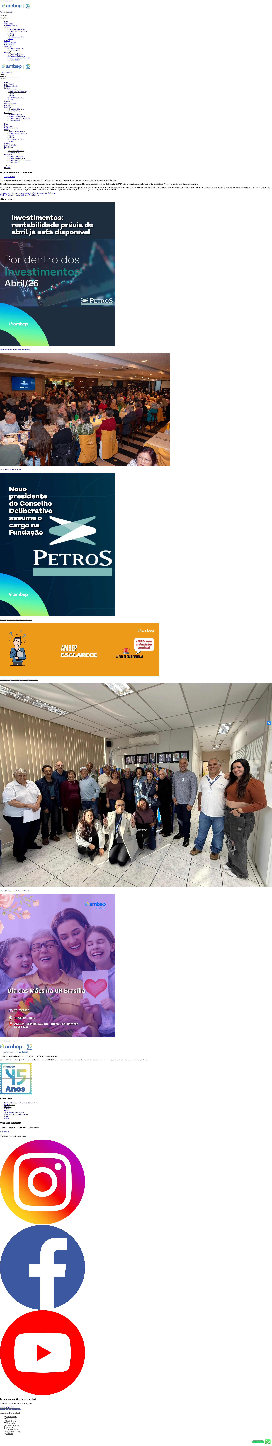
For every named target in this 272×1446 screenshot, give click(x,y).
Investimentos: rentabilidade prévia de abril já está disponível (15, 349)
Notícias (7, 41)
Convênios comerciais (16, 37)
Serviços (7, 27)
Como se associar (10, 43)
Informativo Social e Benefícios (19, 58)
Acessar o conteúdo (6, 1407)
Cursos (10, 39)
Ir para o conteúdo (6, 1)
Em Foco (7, 168)
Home (6, 22)
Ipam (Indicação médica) (17, 29)
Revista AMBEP (14, 60)
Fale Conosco (9, 44)
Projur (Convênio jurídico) (17, 31)
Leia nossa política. (19, 1399)
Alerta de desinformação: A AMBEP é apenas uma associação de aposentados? (19, 680)
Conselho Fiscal (13, 50)
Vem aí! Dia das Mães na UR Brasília (9, 1041)
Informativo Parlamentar (16, 56)
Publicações (8, 52)
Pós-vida (11, 35)
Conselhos (7, 46)
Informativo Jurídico (15, 54)
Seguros (11, 33)
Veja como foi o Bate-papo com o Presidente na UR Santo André (15, 890)
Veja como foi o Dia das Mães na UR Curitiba (11, 469)
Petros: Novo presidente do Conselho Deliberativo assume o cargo (16, 620)
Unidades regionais (10, 25)
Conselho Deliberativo (16, 48)
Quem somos (8, 23)
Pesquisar (3, 14)
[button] (10, 1409)
